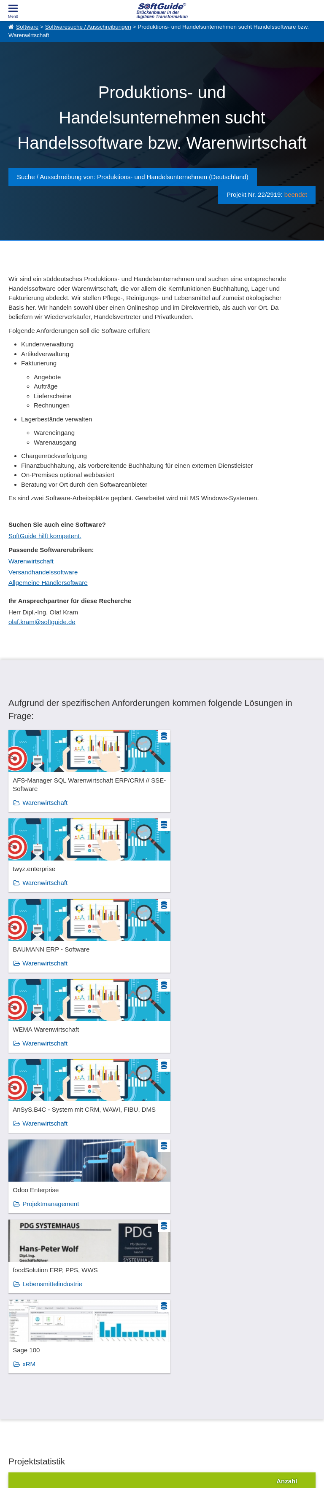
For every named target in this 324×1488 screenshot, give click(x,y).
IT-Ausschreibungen (185, 1359)
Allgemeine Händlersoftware (48, 582)
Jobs (13, 1378)
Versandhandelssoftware (43, 572)
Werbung (95, 1369)
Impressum (21, 1387)
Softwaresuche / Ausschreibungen (88, 27)
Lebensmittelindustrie (52, 1050)
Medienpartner (101, 1378)
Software (27, 27)
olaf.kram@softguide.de (42, 621)
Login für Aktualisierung (111, 1387)
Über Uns (19, 1359)
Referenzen (21, 1369)
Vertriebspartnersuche (187, 1369)
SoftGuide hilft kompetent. (44, 535)
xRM (185, 1050)
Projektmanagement (207, 970)
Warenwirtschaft (31, 561)
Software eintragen (106, 1359)
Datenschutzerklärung (198, 1471)
